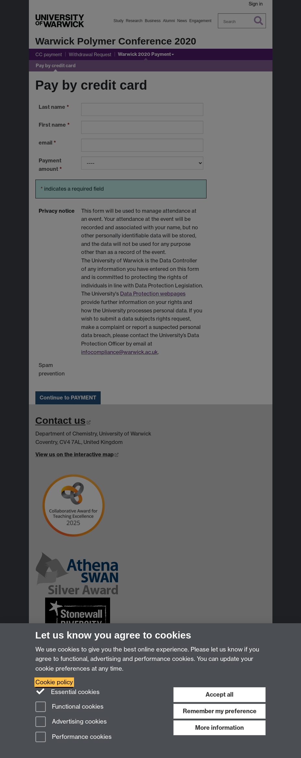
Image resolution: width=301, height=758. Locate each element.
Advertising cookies (71, 722)
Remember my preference (220, 711)
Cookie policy (54, 682)
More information (219, 727)
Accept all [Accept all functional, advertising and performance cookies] (219, 694)
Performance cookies (73, 737)
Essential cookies (67, 691)
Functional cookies (69, 707)
